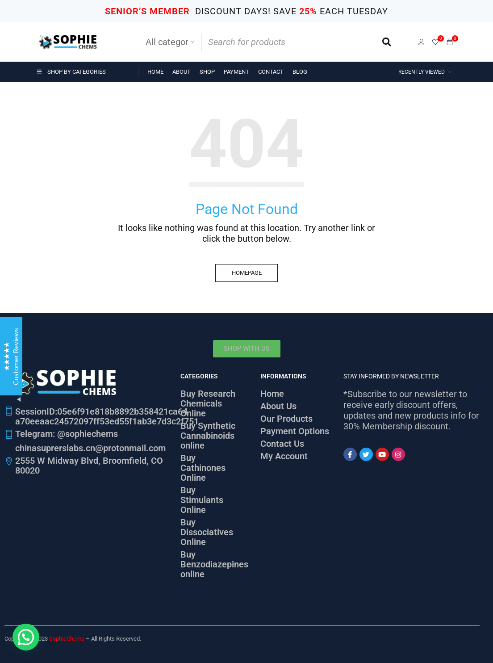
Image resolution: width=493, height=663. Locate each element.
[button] (26, 637)
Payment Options (294, 431)
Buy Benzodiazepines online (214, 564)
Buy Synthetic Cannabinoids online (207, 435)
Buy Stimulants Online (201, 500)
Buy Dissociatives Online (206, 532)
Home (272, 393)
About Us (278, 406)
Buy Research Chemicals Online (207, 403)
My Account (284, 456)
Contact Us (282, 443)
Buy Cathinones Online (203, 468)
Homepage (247, 272)
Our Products (286, 418)
